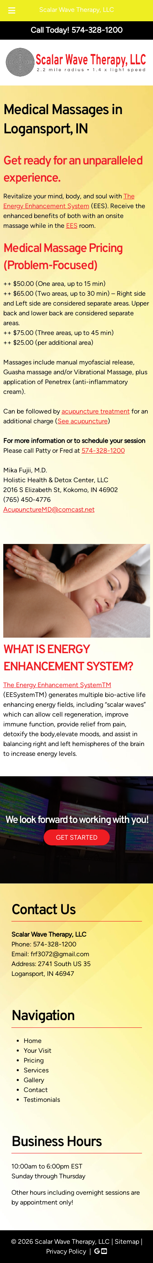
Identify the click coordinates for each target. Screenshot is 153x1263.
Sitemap (127, 1241)
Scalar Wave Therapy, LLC (76, 9)
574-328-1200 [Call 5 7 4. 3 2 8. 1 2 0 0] (54, 944)
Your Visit (37, 1050)
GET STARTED (77, 837)
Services (36, 1070)
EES (72, 225)
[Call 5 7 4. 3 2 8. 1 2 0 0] (96, 30)
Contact (36, 1090)
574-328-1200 (103, 450)
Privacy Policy (66, 1251)
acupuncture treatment (96, 411)
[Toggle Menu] (12, 10)
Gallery (34, 1080)
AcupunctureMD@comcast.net (49, 509)
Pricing (34, 1060)
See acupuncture (83, 421)
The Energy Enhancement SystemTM (57, 685)
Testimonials (42, 1099)
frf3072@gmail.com (60, 954)
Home (33, 1041)
